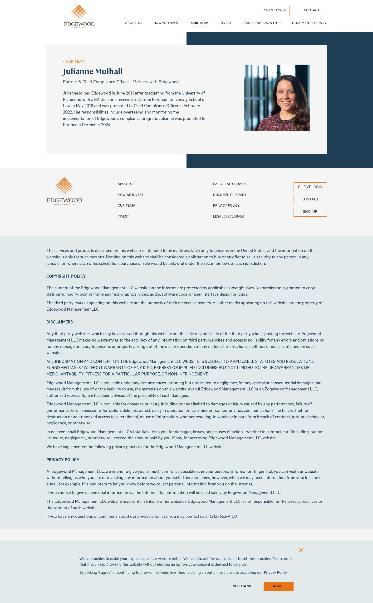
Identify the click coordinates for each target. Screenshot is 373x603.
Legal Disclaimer (228, 216)
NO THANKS (243, 586)
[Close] (301, 550)
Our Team (200, 23)
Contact (310, 199)
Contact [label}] (311, 10)
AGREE (279, 586)
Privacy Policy (226, 206)
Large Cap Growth (260, 23)
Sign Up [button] (310, 211)
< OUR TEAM (74, 61)
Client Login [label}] (275, 10)
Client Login (310, 187)
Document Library (309, 23)
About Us (133, 23)
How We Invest (166, 23)
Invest (225, 23)
